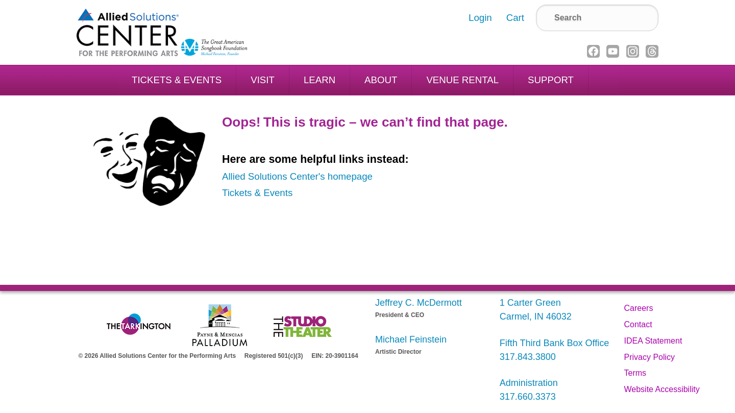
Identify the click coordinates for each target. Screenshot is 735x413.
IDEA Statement (653, 340)
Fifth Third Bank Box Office (554, 343)
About (380, 80)
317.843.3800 (528, 357)
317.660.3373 (528, 397)
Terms (635, 373)
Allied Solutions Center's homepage (297, 176)
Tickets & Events (177, 80)
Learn (319, 80)
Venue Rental (462, 80)
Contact (638, 324)
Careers (638, 308)
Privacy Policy (649, 357)
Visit (263, 80)
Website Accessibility (662, 389)
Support (551, 80)
